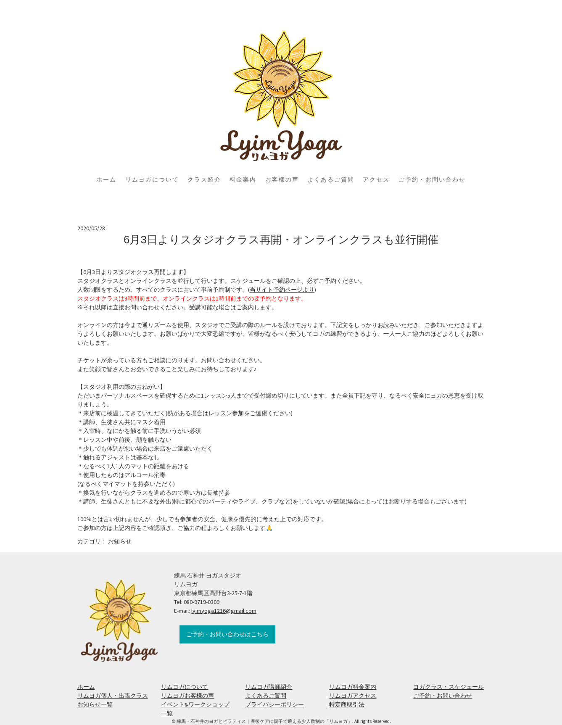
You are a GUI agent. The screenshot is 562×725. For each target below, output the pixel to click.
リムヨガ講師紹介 (268, 687)
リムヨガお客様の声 (187, 695)
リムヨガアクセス (352, 695)
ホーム (106, 179)
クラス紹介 (204, 179)
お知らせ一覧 (95, 704)
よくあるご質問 (330, 179)
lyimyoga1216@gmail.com (223, 610)
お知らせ (120, 541)
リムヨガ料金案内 (352, 687)
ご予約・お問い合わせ (432, 179)
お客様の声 (282, 179)
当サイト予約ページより (282, 289)
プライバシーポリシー (274, 704)
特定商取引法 (346, 704)
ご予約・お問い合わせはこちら (227, 634)
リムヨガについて (152, 179)
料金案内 (243, 179)
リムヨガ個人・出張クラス (112, 695)
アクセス (376, 179)
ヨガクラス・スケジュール (448, 687)
